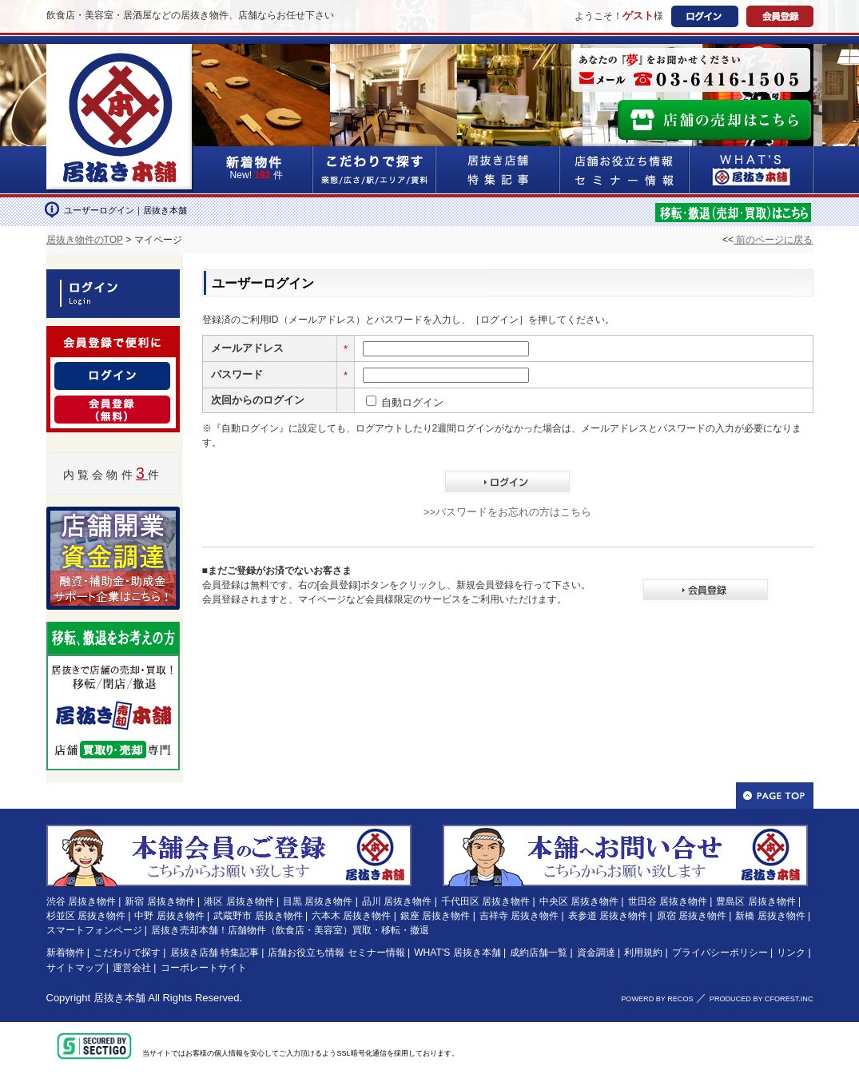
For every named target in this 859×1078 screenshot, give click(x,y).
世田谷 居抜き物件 (667, 901)
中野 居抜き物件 (169, 915)
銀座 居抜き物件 (435, 915)
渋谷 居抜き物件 (81, 901)
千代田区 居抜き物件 (485, 901)
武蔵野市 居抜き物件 (257, 915)
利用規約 (643, 952)
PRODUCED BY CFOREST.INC (761, 999)
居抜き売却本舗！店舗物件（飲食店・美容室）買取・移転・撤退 (290, 930)
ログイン (704, 16)
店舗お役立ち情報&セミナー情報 (625, 169)
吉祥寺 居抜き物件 (519, 915)
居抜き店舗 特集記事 (214, 952)
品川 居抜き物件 (396, 901)
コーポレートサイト (204, 967)
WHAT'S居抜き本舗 (751, 169)
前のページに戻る (773, 239)
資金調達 (596, 952)
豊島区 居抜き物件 (755, 901)
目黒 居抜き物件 (317, 901)
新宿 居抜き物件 (159, 901)
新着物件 (65, 952)
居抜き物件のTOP (84, 239)
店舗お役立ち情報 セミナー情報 (336, 952)
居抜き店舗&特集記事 (498, 169)
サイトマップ (75, 967)
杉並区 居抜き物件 (85, 915)
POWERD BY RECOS (657, 999)
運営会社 (132, 967)
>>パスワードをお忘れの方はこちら (507, 512)
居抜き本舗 (119, 998)
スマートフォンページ (94, 930)
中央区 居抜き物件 (578, 901)
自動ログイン (412, 402)
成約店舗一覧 (538, 952)
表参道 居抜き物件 (607, 915)
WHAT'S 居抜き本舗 (457, 952)
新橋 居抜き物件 (770, 915)
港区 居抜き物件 (238, 901)
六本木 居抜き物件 (351, 915)
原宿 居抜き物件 (691, 915)
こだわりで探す (374, 169)
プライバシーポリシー (720, 952)
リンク (791, 952)
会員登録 (779, 16)
